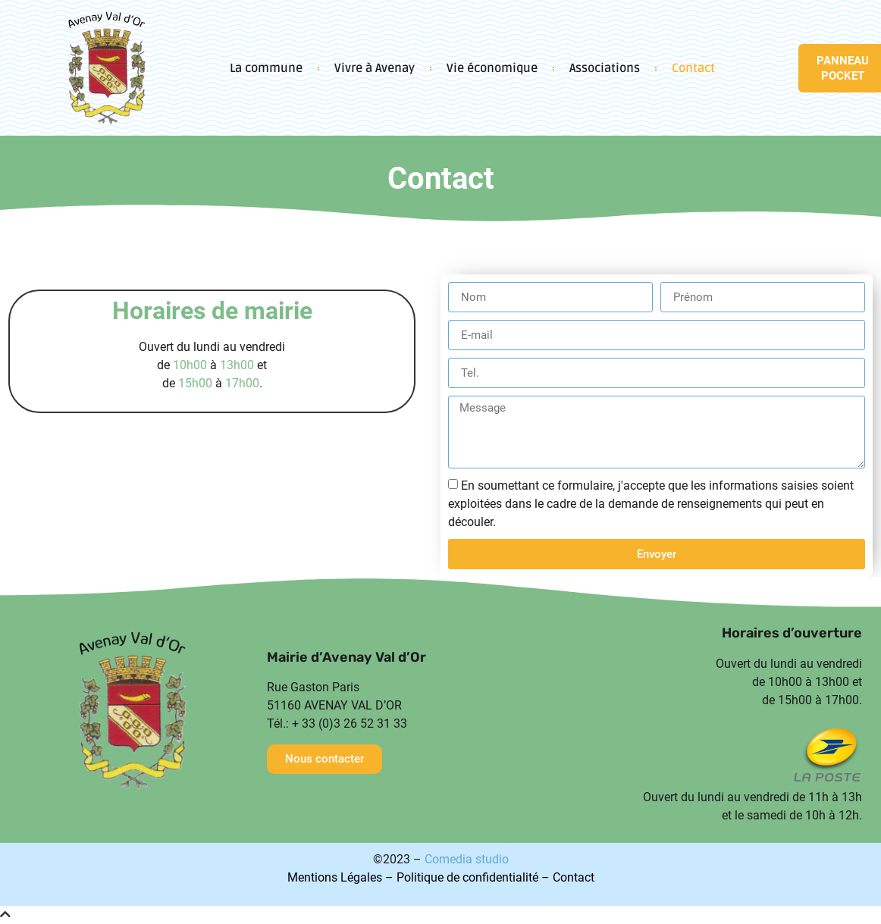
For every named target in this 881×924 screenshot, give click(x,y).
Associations (604, 68)
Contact (693, 68)
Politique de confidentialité (467, 877)
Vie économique (492, 68)
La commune (266, 68)
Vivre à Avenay (374, 68)
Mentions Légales (334, 877)
